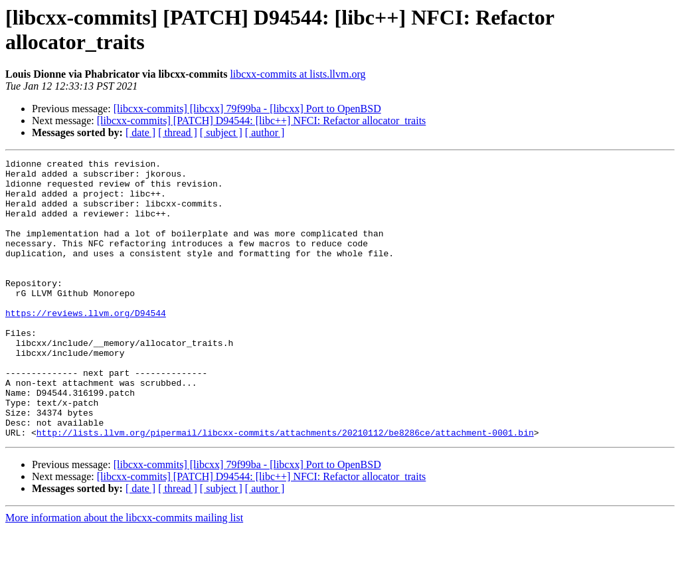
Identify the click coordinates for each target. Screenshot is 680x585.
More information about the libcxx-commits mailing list (124, 573)
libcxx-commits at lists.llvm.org (297, 74)
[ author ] (265, 132)
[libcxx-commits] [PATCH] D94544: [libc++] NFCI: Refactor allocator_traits (261, 120)
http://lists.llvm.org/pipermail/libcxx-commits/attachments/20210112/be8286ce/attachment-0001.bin (285, 488)
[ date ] (140, 132)
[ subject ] (221, 132)
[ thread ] (177, 132)
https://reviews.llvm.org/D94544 (85, 345)
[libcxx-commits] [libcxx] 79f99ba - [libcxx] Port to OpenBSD (247, 108)
